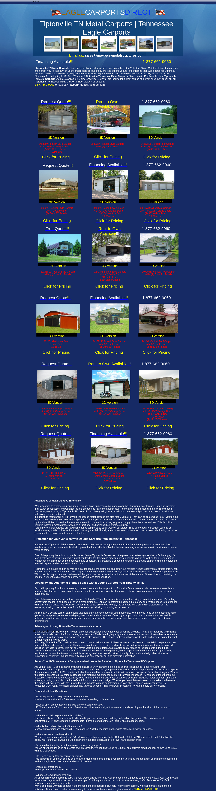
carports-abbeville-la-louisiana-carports (59, 6)
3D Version (56, 137)
